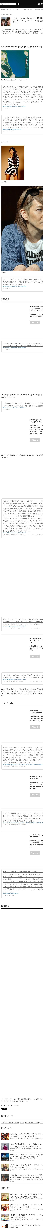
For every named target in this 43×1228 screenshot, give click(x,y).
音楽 (17, 9)
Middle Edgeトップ (6, 9)
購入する (34, 322)
